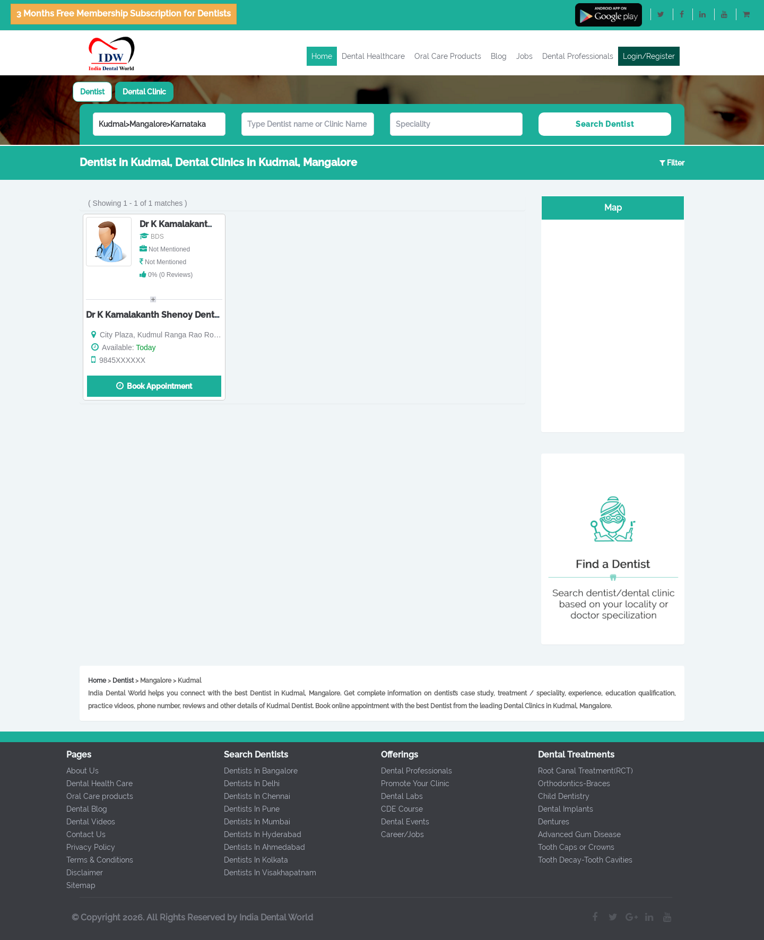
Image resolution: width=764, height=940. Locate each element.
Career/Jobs (397, 834)
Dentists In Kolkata (251, 860)
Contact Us (81, 834)
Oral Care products (95, 796)
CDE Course (397, 809)
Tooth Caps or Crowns (571, 847)
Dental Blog (82, 809)
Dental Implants (560, 809)
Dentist (92, 92)
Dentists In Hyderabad (258, 834)
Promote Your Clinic (410, 783)
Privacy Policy (86, 847)
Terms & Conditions (95, 860)
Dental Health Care (95, 783)
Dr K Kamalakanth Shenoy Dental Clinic (166, 315)
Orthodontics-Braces (569, 783)
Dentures (549, 821)
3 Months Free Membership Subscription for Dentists (123, 13)
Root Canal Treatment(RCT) (580, 771)
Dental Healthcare (373, 56)
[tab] (92, 92)
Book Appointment (154, 385)
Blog (499, 56)
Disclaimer (80, 872)
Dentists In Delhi (247, 783)
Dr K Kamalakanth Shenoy (193, 224)
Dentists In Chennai (252, 796)
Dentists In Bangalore (256, 771)
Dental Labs (397, 796)
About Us (78, 771)
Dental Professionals (577, 56)
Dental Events (400, 821)
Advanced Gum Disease (574, 834)
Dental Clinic (144, 92)
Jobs (524, 56)
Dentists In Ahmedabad (259, 847)
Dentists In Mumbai (252, 821)
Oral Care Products (447, 56)
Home (321, 56)
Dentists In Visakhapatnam (265, 872)
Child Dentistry (559, 796)
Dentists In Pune (247, 809)
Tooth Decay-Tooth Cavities (580, 860)
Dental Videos (86, 821)
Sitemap (76, 885)
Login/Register (649, 56)
